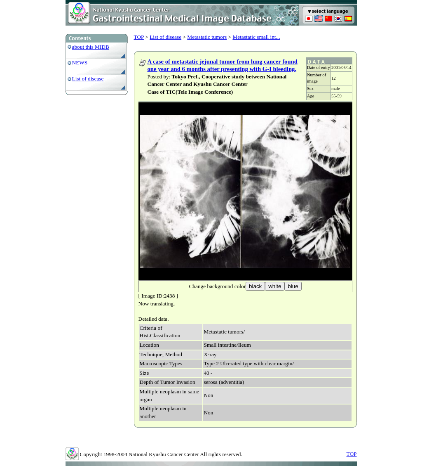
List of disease (165, 37)
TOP (139, 37)
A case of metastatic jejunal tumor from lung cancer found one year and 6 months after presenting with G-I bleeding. (223, 65)
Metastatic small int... (256, 37)
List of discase (88, 79)
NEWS (80, 62)
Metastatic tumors (207, 37)
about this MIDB (90, 47)
